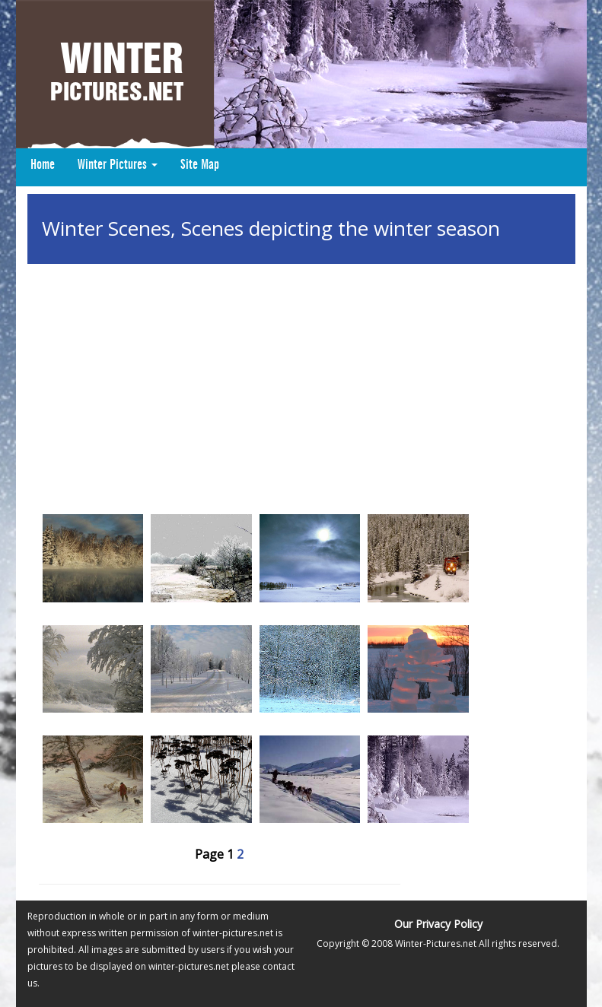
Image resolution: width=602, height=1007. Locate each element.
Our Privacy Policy (438, 923)
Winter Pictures (118, 165)
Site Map (199, 165)
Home (42, 165)
